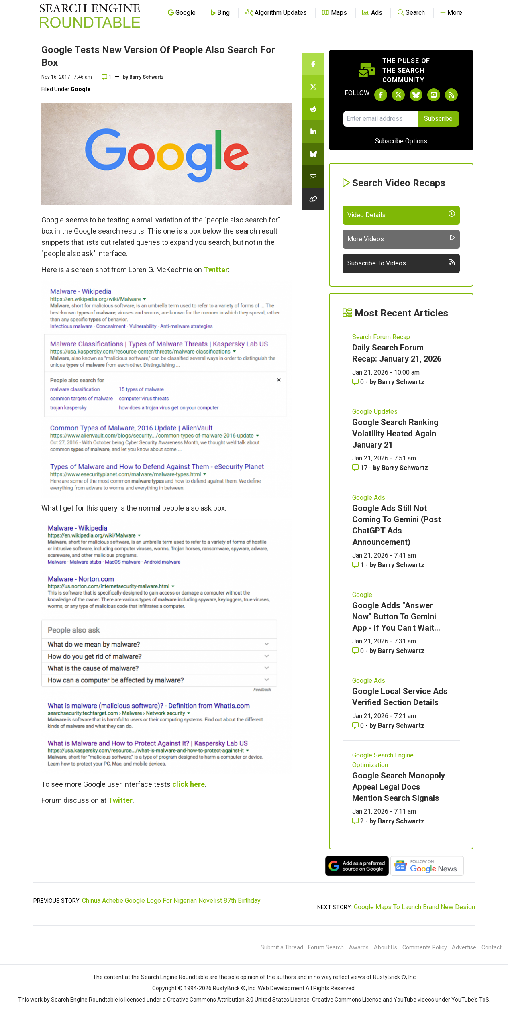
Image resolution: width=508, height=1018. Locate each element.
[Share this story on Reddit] (313, 109)
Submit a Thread (282, 947)
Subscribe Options (401, 141)
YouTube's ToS (470, 999)
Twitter (216, 269)
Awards (359, 947)
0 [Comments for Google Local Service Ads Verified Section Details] (358, 725)
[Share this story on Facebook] (313, 64)
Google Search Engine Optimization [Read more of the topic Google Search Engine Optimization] (383, 760)
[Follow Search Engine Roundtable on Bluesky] (416, 94)
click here (188, 784)
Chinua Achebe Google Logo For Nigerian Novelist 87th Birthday (171, 900)
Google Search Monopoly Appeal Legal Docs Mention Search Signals (398, 787)
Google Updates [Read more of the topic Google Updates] (375, 411)
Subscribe (438, 118)
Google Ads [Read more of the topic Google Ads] (368, 497)
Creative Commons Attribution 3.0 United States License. (239, 999)
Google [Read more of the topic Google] (362, 595)
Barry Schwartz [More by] (146, 77)
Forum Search (326, 947)
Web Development (281, 988)
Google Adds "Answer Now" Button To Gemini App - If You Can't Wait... (396, 617)
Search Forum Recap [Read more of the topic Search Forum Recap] (381, 337)
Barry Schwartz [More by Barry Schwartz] (401, 382)
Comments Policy (424, 947)
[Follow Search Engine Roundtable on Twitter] (398, 94)
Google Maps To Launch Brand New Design (414, 907)
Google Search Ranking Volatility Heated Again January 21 (395, 433)
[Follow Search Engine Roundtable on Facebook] (380, 94)
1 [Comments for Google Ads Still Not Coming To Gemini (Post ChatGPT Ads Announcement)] (358, 565)
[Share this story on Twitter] (313, 86)
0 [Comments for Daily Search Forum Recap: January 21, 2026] (358, 382)
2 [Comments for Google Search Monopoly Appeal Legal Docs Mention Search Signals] (358, 821)
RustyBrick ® (229, 988)
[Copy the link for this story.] (313, 199)
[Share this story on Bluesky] (313, 154)
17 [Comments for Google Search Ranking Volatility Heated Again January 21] (360, 468)
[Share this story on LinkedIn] (313, 131)
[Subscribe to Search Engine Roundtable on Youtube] (433, 94)
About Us (385, 947)
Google (80, 89)
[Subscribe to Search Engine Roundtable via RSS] (451, 94)
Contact (491, 947)
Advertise (464, 947)
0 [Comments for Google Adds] (358, 651)
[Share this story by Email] (313, 176)
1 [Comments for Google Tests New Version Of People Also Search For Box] (107, 77)
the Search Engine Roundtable (170, 977)
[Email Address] (380, 119)
